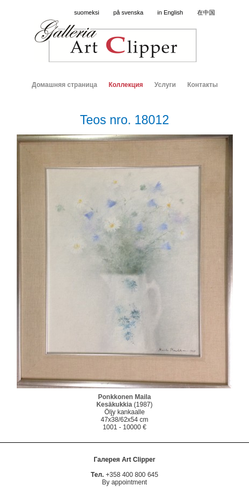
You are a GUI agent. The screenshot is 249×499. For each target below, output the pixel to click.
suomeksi (86, 12)
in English (170, 12)
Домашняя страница (64, 85)
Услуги (165, 85)
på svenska (128, 12)
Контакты (202, 85)
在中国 (206, 12)
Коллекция (126, 85)
